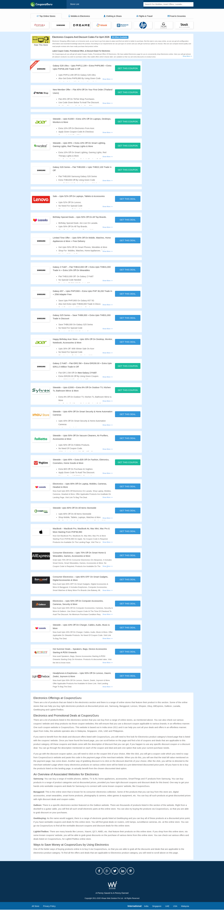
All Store (35, 913)
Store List (75, 4)
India (146, 913)
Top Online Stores (46, 17)
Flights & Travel (144, 17)
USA (175, 913)
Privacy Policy (49, 913)
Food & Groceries (176, 17)
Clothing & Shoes (113, 17)
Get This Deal (128, 199)
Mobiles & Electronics (79, 17)
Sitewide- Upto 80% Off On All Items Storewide (79, 515)
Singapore (156, 913)
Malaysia (185, 913)
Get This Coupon (128, 68)
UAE (167, 913)
